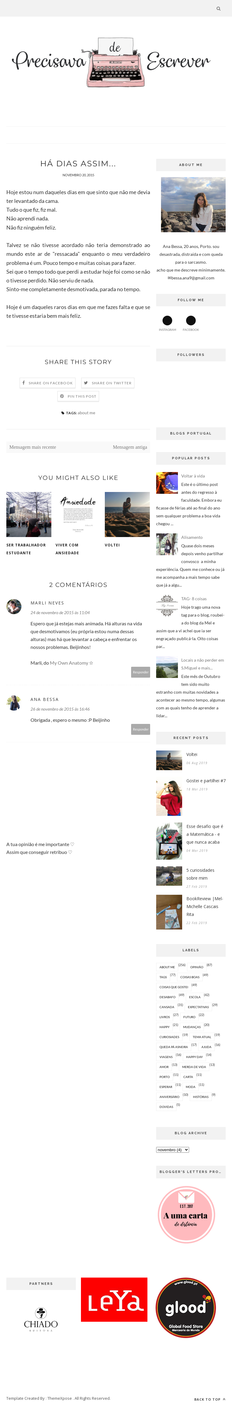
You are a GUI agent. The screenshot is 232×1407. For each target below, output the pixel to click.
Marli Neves (47, 603)
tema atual (202, 1037)
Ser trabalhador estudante (26, 548)
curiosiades (169, 1037)
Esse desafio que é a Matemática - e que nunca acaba (204, 834)
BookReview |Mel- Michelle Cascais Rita (204, 906)
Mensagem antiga (130, 447)
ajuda (206, 1047)
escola (195, 997)
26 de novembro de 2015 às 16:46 (60, 709)
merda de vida (194, 1067)
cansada (167, 1007)
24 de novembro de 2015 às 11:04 (60, 612)
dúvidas (166, 1107)
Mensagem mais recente (32, 447)
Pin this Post (82, 396)
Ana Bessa (45, 699)
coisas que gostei (174, 987)
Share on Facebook (51, 383)
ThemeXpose (60, 1398)
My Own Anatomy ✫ (71, 663)
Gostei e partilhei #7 (206, 780)
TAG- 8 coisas (194, 598)
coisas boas (189, 977)
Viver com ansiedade (67, 548)
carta (188, 1077)
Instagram (167, 323)
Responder (141, 672)
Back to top (210, 1399)
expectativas (198, 1007)
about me (86, 412)
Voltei (112, 545)
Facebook (191, 323)
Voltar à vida (193, 475)
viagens (166, 1057)
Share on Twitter (112, 383)
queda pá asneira (174, 1047)
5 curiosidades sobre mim (200, 874)
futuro (189, 1017)
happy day (194, 1057)
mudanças (192, 1027)
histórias (200, 1097)
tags (163, 977)
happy (164, 1027)
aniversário (169, 1097)
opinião (196, 967)
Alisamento (192, 537)
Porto (165, 1077)
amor (164, 1067)
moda (190, 1087)
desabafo (168, 997)
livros (165, 1017)
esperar (166, 1087)
